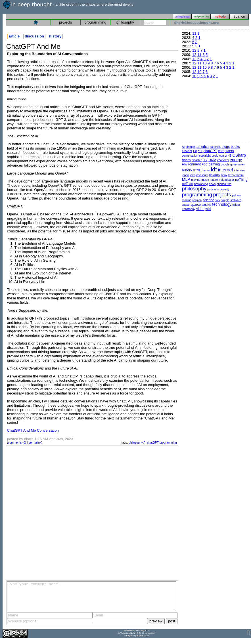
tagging (206, 204)
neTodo (187, 184)
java (192, 175)
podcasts (213, 189)
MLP (186, 179)
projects (65, 22)
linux (224, 175)
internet (225, 169)
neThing (241, 180)
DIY (205, 160)
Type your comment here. (91, 596)
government (237, 164)
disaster (197, 160)
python (236, 195)
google (225, 164)
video (200, 209)
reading (186, 200)
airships (190, 146)
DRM (212, 160)
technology (221, 204)
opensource (224, 184)
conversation (190, 155)
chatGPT (153, 442)
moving (195, 179)
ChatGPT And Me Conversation (33, 430)
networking (201, 184)
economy (223, 160)
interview (239, 170)
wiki (208, 209)
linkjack (214, 175)
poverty (224, 189)
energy (236, 160)
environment (191, 164)
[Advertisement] (62, 512)
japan (185, 175)
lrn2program (236, 175)
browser (187, 151)
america (202, 147)
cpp (221, 155)
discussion (34, 36)
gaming (214, 164)
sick (217, 200)
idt (214, 169)
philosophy (125, 22)
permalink (34, 442)
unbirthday (188, 209)
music (205, 179)
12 (194, 50)
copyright (205, 155)
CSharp (239, 155)
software (235, 200)
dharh (186, 160)
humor (206, 170)
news (212, 184)
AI (144, 442)
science (208, 200)
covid (215, 155)
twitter (236, 204)
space (186, 204)
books (235, 147)
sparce (196, 205)
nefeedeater (226, 179)
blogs (225, 147)
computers (226, 151)
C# (195, 151)
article (14, 36)
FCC (205, 164)
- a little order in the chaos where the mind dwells (68, 4)
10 (204, 63)
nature (214, 179)
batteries (215, 146)
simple (225, 200)
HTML (197, 170)
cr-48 (228, 155)
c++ (200, 151)
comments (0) (17, 442)
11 (194, 33)
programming (95, 22)
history (55, 36)
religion (197, 200)
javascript (202, 175)
